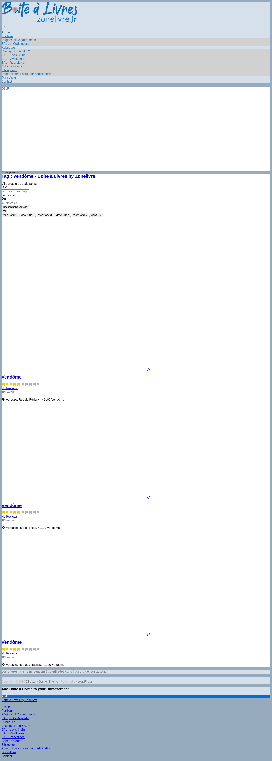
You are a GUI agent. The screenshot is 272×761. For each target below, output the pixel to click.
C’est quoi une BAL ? (16, 51)
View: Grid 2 (27, 214)
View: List (96, 214)
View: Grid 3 (45, 214)
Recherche (15, 207)
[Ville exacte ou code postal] (15, 191)
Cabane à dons (12, 66)
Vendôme (12, 376)
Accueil (6, 32)
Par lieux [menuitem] (7, 710)
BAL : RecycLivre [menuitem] (13, 737)
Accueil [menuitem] (6, 706)
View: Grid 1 (10, 214)
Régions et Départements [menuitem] (19, 714)
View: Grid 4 (62, 214)
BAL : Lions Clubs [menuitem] (14, 729)
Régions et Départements (19, 40)
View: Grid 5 (80, 214)
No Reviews (10, 388)
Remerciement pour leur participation (26, 74)
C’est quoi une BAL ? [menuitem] (16, 725)
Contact (7, 81)
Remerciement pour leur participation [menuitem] (26, 748)
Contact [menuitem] (7, 756)
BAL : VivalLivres (13, 58)
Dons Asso (9, 77)
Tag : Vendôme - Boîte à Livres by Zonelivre (48, 176)
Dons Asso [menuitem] (9, 752)
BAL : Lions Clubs (14, 55)
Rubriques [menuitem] (8, 722)
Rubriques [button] (8, 47)
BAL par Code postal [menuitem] (15, 718)
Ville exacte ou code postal (19, 183)
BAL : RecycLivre (13, 62)
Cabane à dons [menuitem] (12, 740)
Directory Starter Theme (42, 681)
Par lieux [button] (7, 36)
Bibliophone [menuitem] (9, 744)
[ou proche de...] (15, 203)
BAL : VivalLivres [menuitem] (13, 733)
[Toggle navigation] (3, 26)
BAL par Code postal (15, 43)
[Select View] (4, 211)
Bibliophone (9, 70)
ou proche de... (12, 195)
